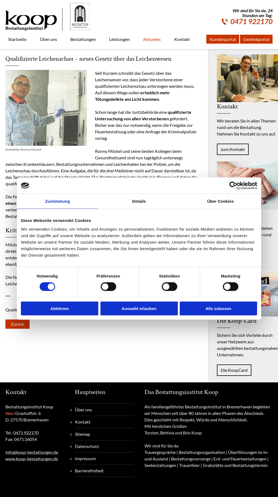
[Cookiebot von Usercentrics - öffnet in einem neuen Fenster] (233, 186)
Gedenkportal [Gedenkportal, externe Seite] (256, 39)
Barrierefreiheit (89, 470)
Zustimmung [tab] (57, 201)
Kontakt (82, 421)
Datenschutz (87, 446)
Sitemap (82, 434)
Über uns (83, 409)
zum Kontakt (233, 149)
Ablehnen (59, 308)
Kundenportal (223, 39)
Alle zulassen (218, 308)
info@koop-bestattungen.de (31, 452)
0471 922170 (251, 21)
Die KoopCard (234, 370)
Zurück (17, 324)
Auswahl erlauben (139, 308)
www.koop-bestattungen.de (31, 458)
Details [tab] (139, 201)
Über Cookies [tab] (220, 201)
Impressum (85, 458)
